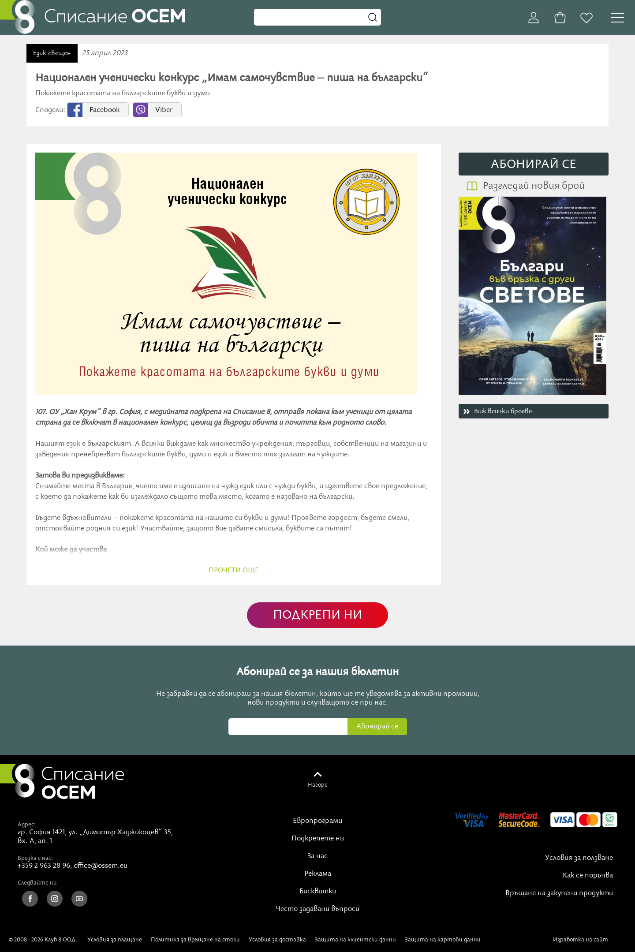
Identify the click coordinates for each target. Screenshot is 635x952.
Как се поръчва (588, 875)
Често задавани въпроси (317, 909)
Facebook (105, 110)
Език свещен (52, 53)
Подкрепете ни (317, 838)
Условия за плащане (114, 939)
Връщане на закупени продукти (559, 893)
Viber (163, 110)
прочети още (234, 570)
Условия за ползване (579, 858)
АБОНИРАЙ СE (533, 164)
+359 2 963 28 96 (44, 866)
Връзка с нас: (35, 858)
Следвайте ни (37, 882)
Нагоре (318, 784)
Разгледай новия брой (534, 186)
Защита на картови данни (443, 939)
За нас (317, 856)
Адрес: (27, 824)
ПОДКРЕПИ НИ (317, 615)
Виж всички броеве (503, 411)
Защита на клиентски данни (355, 939)
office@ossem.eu (100, 866)
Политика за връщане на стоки (195, 939)
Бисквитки (317, 891)
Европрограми (317, 821)
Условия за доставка (277, 939)
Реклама (317, 874)
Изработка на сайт (589, 939)
